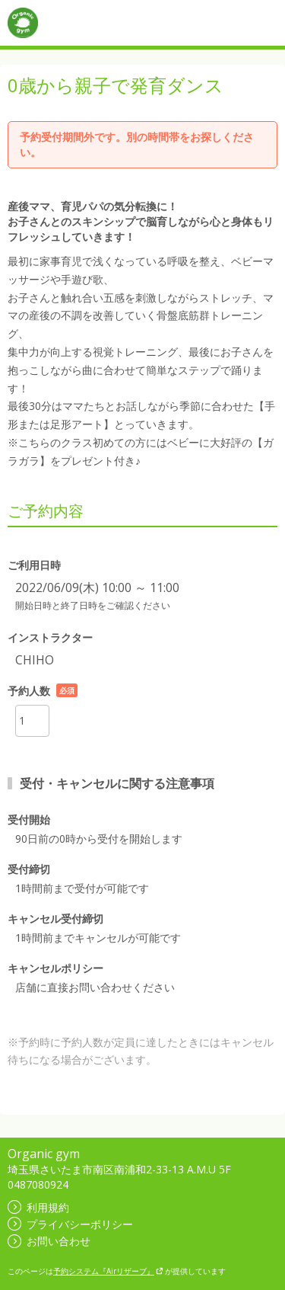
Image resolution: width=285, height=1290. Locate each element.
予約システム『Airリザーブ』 (108, 1271)
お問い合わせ (49, 1241)
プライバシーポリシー (70, 1224)
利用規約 (38, 1207)
